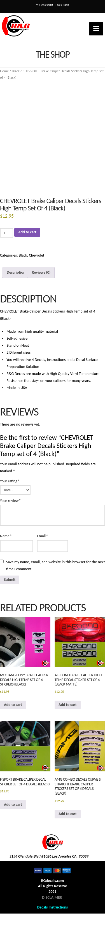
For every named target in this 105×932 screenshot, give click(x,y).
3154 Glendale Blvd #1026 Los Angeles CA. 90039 (48, 856)
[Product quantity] (6, 233)
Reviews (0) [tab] (41, 272)
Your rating (9, 481)
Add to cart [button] (13, 704)
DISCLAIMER (52, 897)
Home (4, 71)
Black (15, 71)
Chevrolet (36, 255)
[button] (96, 28)
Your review (10, 500)
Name (6, 536)
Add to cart (27, 232)
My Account (44, 4)
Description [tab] (16, 272)
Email (42, 536)
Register (63, 4)
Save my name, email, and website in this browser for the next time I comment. (55, 565)
